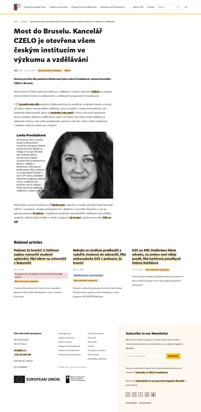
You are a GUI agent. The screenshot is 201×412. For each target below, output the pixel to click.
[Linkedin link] (147, 395)
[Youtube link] (153, 395)
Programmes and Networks (84, 7)
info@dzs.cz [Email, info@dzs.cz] (20, 350)
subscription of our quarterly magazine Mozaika (159, 380)
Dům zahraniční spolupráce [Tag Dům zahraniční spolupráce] (49, 71)
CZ (186, 7)
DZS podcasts (93, 355)
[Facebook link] (128, 395)
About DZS (138, 7)
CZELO (95, 91)
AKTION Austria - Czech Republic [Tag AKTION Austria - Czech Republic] (88, 275)
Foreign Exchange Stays (35, 7)
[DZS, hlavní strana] (17, 7)
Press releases (131, 403)
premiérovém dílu (29, 104)
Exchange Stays (64, 333)
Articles (24, 21)
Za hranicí (75, 217)
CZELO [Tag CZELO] (67, 71)
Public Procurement (96, 333)
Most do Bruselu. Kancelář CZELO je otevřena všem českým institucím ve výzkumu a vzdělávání (72, 21)
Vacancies (92, 338)
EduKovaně (58, 204)
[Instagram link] (134, 395)
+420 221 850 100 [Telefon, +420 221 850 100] (22, 354)
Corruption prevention (97, 350)
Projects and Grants (59, 7)
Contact (151, 7)
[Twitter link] (141, 395)
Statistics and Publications (112, 7)
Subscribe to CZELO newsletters (151, 372)
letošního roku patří (62, 112)
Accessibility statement (97, 359)
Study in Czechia (65, 342)
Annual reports (145, 403)
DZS (15, 21)
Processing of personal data (69, 355)
